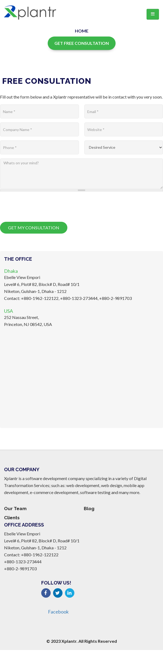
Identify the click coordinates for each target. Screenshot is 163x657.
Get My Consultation (33, 227)
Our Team (15, 508)
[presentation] (41, 205)
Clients (12, 517)
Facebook (58, 612)
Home (81, 30)
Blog (89, 508)
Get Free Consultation (81, 43)
